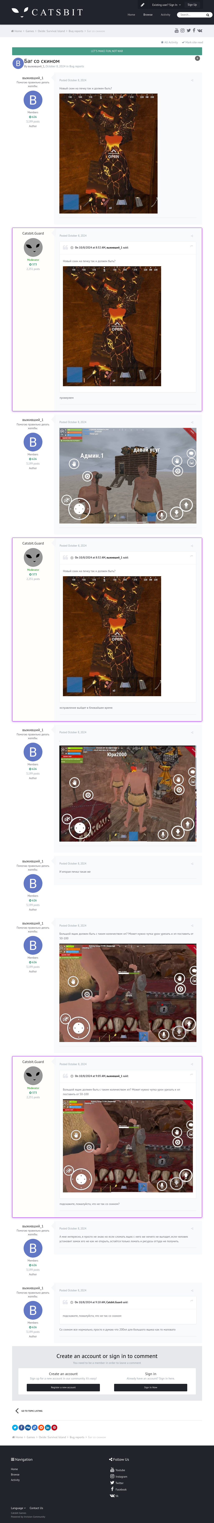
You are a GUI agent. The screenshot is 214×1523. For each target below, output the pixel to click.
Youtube (117, 1465)
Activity (165, 14)
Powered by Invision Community (28, 1512)
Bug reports (76, 66)
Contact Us (36, 1504)
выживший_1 (36, 66)
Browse (148, 14)
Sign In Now (150, 1383)
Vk (114, 1491)
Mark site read (192, 42)
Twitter (117, 1478)
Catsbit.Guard (33, 233)
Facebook (118, 1485)
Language (18, 1504)
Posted (73, 80)
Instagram (118, 1472)
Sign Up (192, 4)
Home (131, 14)
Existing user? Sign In (166, 5)
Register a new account (63, 1383)
